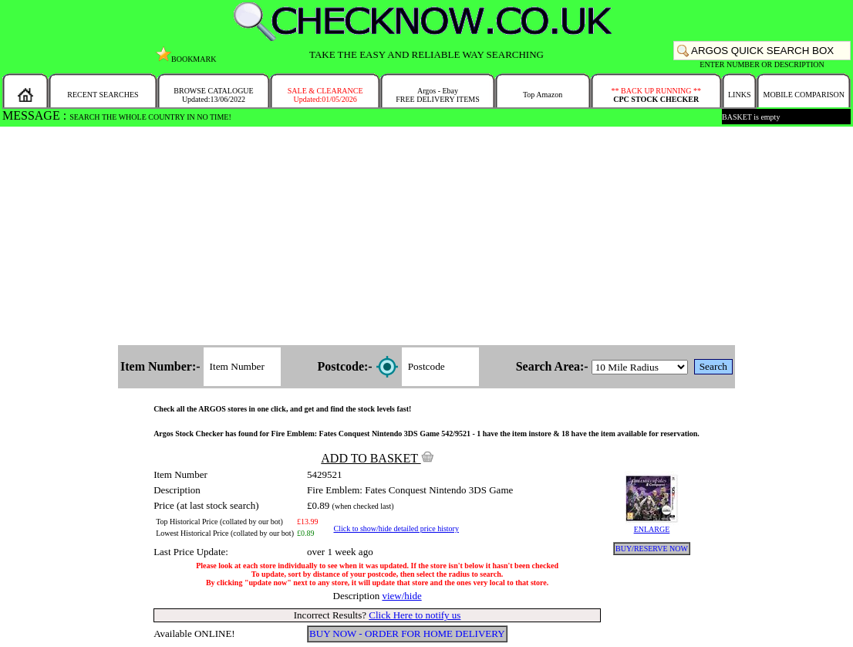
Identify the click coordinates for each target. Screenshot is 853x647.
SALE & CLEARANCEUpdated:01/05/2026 (325, 94)
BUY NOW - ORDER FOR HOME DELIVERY (407, 633)
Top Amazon (542, 94)
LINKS (739, 94)
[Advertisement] (426, 237)
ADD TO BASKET (377, 458)
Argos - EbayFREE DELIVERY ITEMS (438, 94)
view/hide (401, 595)
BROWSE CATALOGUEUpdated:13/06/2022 (213, 94)
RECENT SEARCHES (102, 94)
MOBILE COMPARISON (803, 94)
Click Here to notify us (414, 615)
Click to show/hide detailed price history (395, 528)
